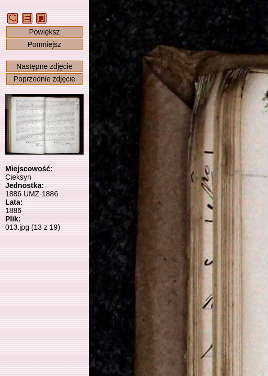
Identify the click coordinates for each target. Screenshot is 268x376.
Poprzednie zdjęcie (44, 79)
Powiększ (44, 32)
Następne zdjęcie (44, 66)
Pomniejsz (45, 44)
